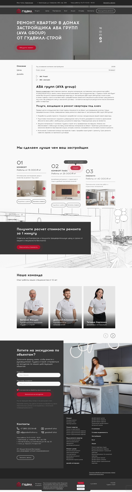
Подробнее (59, 488)
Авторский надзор (97, 425)
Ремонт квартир (72, 427)
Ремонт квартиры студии (99, 447)
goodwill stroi (51, 428)
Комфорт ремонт (71, 420)
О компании (96, 429)
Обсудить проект (26, 48)
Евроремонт (70, 443)
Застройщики (96, 436)
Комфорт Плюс (71, 422)
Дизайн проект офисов (99, 421)
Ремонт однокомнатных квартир (76, 431)
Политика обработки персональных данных (102, 472)
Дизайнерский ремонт (73, 445)
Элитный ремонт (71, 454)
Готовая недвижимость (100, 432)
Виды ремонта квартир (74, 438)
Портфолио (57, 11)
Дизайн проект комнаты (99, 459)
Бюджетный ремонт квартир (100, 449)
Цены (47, 11)
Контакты (90, 11)
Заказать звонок (109, 3)
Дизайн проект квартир (99, 420)
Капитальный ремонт (72, 441)
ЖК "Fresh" (43, 76)
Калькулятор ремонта (105, 11)
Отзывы (81, 11)
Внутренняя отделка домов (74, 459)
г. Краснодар (21, 439)
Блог (65, 11)
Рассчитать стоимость (28, 247)
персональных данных (44, 390)
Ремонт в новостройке (73, 429)
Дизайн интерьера (72, 463)
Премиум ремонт (71, 423)
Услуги (37, 11)
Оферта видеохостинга (96, 474)
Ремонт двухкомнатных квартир (76, 432)
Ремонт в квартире (43, 91)
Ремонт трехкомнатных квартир (76, 434)
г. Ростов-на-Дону (23, 441)
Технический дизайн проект (100, 423)
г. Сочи (19, 443)
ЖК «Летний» (44, 80)
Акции (73, 11)
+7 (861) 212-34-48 (28, 428)
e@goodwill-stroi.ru (29, 432)
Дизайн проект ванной (98, 458)
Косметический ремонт (73, 440)
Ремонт (69, 418)
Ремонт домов (71, 449)
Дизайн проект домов (98, 418)
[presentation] (105, 335)
